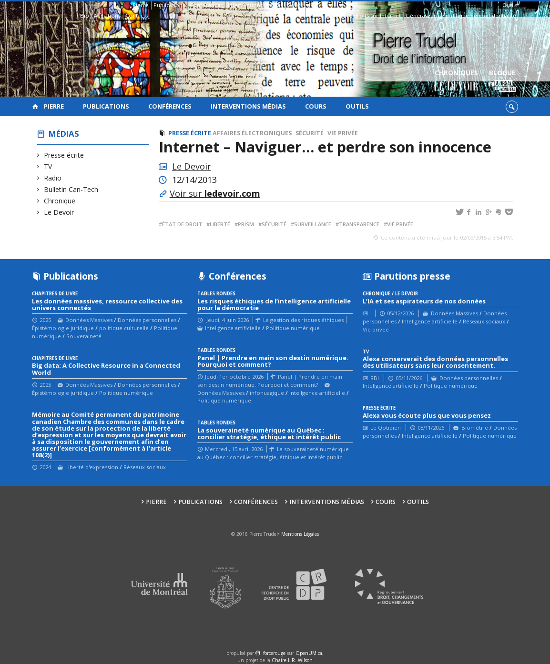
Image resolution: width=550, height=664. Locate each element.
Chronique (59, 200)
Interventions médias (255, 5)
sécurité (274, 224)
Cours (295, 5)
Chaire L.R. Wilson (292, 660)
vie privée (400, 224)
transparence (359, 224)
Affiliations (107, 15)
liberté (220, 224)
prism (246, 224)
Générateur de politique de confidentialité (461, 15)
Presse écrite (64, 155)
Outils (509, 5)
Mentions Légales (300, 534)
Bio (84, 15)
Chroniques (456, 81)
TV (48, 166)
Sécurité (309, 133)
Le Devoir (59, 212)
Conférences (206, 5)
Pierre (140, 5)
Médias (64, 133)
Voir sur (215, 193)
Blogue (502, 81)
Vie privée (342, 133)
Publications (169, 5)
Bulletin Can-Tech (71, 189)
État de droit (182, 224)
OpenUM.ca (308, 653)
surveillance (312, 224)
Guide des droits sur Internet (363, 15)
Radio (52, 177)
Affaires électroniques (252, 133)
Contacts (136, 15)
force (274, 653)
